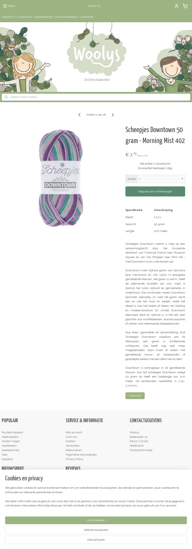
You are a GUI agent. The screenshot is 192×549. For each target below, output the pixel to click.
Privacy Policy (74, 459)
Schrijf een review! (79, 511)
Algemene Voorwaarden (81, 454)
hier (87, 484)
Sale (4, 454)
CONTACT (8, 17)
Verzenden (73, 445)
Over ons (71, 436)
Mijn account (74, 432)
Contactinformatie (141, 450)
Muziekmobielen (12, 432)
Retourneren (74, 450)
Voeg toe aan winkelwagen (155, 191)
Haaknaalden (10, 436)
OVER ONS (24, 17)
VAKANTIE (86, 17)
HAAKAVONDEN (66, 17)
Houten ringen (11, 441)
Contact (70, 441)
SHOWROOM (43, 17)
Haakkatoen (9, 445)
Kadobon (7, 459)
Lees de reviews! (78, 480)
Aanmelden (12, 489)
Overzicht (135, 395)
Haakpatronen (11, 450)
